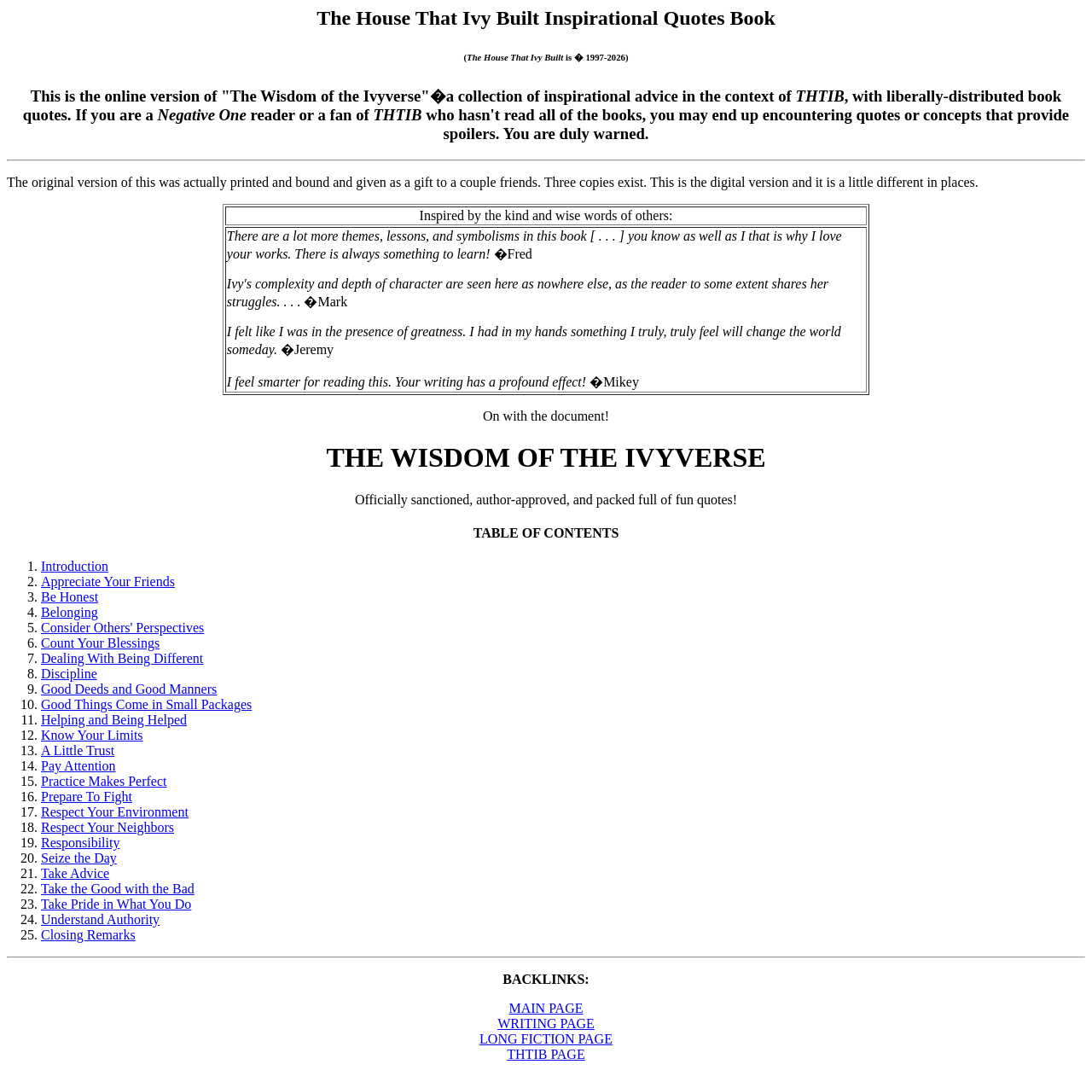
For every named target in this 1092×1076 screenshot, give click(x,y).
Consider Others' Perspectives (122, 627)
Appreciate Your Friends (108, 581)
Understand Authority (100, 919)
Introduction (74, 566)
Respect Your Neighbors (107, 827)
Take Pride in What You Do (116, 904)
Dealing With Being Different (122, 658)
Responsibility (80, 842)
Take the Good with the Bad (118, 888)
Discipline (69, 673)
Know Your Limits (92, 735)
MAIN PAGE (546, 1008)
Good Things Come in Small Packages (146, 704)
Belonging (69, 612)
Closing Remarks (88, 935)
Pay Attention (78, 766)
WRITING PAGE (546, 1023)
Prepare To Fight (86, 796)
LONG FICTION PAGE (546, 1039)
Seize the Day (79, 858)
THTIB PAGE (545, 1054)
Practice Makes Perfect (103, 781)
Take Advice (75, 873)
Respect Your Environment (115, 812)
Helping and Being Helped (114, 719)
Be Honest (69, 597)
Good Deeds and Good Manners (129, 689)
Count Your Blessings (100, 643)
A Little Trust (77, 750)
